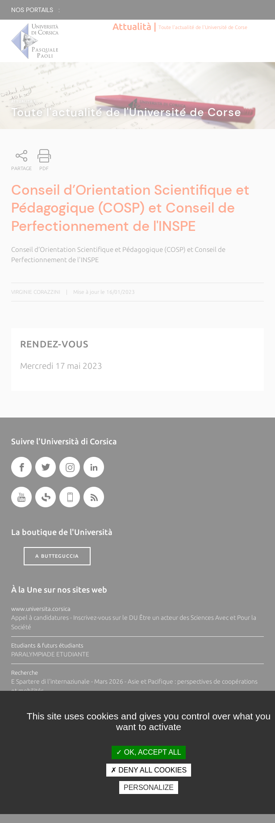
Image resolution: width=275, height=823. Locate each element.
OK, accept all (148, 752)
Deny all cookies (149, 770)
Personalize (149, 787)
